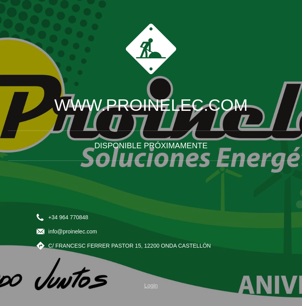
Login (151, 285)
